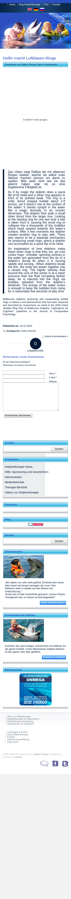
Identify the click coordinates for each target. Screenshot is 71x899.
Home (12, 4)
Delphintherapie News (19, 466)
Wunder (32, 331)
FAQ (46, 4)
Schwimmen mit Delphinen (20, 724)
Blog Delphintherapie (29, 4)
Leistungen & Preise (17, 732)
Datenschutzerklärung (18, 739)
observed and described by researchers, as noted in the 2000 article (35, 304)
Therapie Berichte (16, 487)
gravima (18, 757)
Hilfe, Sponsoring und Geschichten (26, 471)
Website (53, 381)
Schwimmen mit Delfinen (54, 657)
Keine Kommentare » (56, 336)
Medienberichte (14, 482)
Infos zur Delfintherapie (18, 716)
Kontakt (56, 4)
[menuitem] (66, 20)
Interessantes (51, 64)
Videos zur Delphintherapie (22, 492)
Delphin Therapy (41, 754)
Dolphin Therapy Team (31, 64)
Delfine (24, 331)
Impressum (12, 742)
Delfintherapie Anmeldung (20, 721)
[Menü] (66, 20)
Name (52, 373)
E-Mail (53, 377)
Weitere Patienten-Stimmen (53, 603)
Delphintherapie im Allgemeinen (23, 719)
